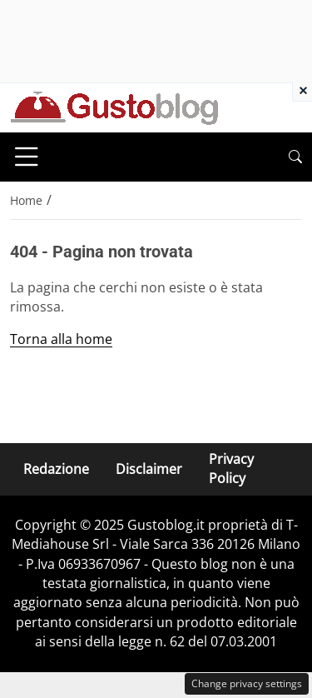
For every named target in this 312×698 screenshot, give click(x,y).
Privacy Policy (231, 468)
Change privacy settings (246, 683)
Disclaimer (149, 469)
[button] (295, 157)
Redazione (56, 469)
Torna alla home (61, 339)
